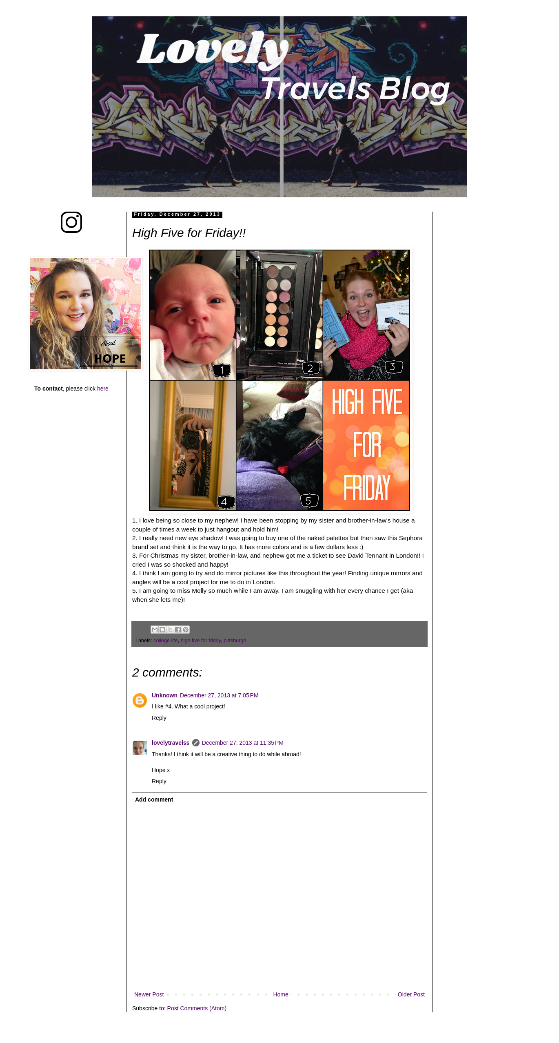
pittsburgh (235, 640)
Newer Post (149, 994)
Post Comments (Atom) (196, 1008)
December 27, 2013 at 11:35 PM (243, 742)
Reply (159, 718)
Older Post (411, 994)
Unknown (164, 695)
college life (165, 640)
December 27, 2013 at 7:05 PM (219, 695)
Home (280, 994)
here (103, 388)
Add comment (154, 799)
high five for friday (201, 640)
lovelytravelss (171, 742)
